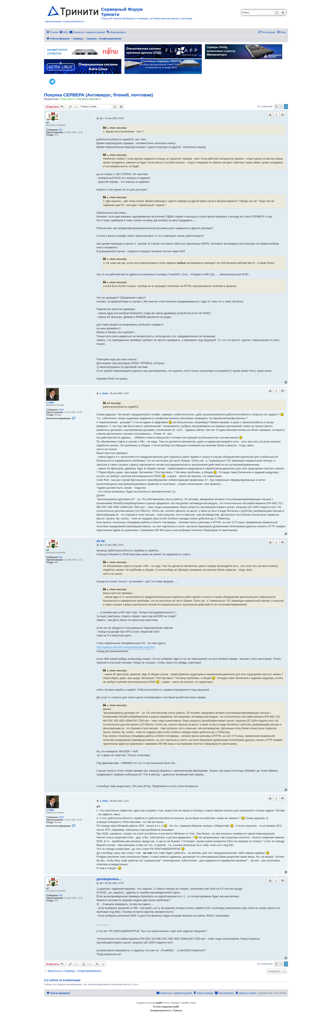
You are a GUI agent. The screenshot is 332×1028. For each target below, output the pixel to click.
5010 (61, 410)
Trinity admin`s (67, 99)
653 (60, 130)
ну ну (101, 541)
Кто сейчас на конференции (62, 980)
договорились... (109, 879)
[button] (276, 106)
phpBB (159, 1003)
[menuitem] (63, 32)
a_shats (50, 402)
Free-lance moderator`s (89, 99)
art (47, 122)
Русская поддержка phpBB (166, 1007)
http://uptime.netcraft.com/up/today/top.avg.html (126, 647)
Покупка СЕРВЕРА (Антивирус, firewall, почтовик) (98, 94)
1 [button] (281, 107)
